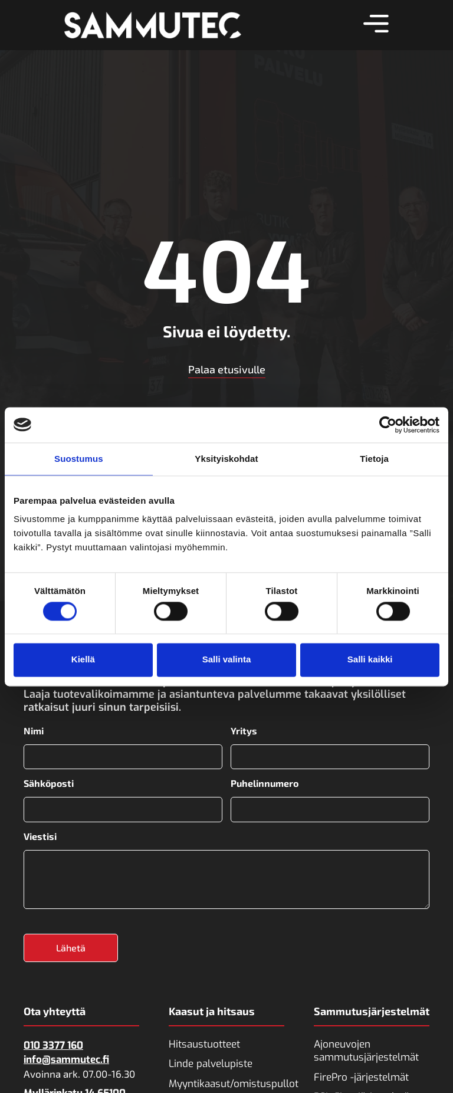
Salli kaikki (370, 660)
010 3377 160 (53, 1042)
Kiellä (83, 660)
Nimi (34, 731)
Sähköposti (49, 782)
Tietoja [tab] (374, 459)
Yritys (244, 731)
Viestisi (40, 834)
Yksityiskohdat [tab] (226, 459)
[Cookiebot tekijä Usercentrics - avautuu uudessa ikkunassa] (387, 425)
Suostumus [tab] (78, 459)
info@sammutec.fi (66, 1056)
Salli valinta (226, 660)
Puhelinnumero (264, 782)
